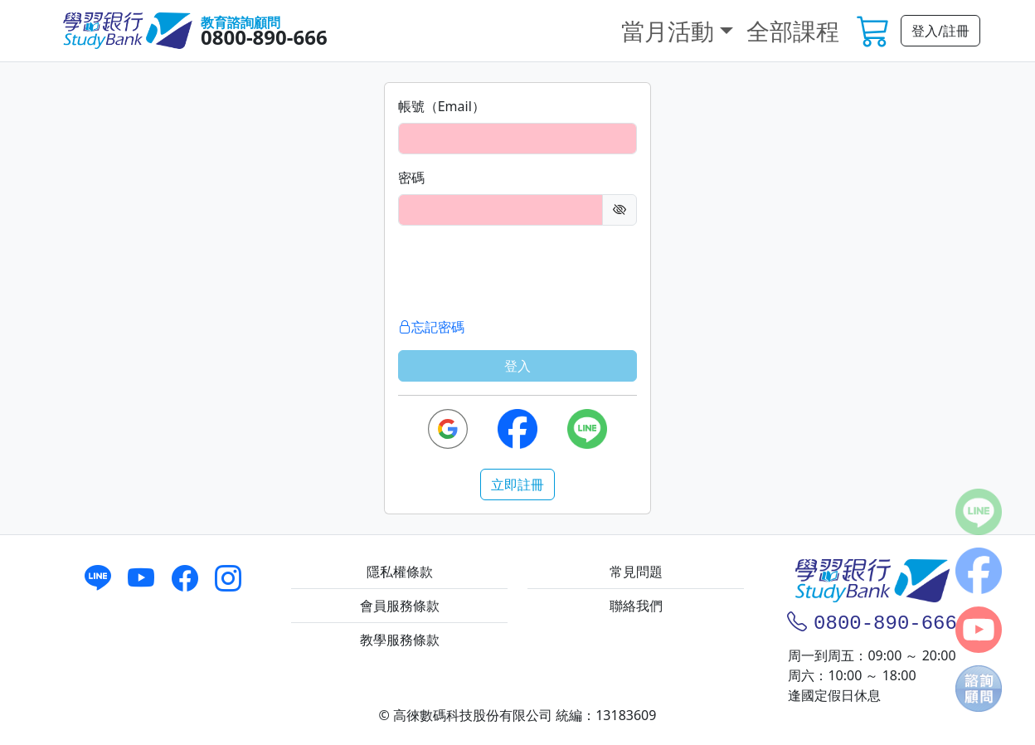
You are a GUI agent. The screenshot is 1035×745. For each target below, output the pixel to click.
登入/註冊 (940, 31)
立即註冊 (517, 484)
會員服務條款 (400, 605)
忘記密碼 (431, 327)
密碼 (411, 177)
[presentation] (524, 271)
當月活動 (667, 30)
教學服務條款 (400, 640)
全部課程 (792, 30)
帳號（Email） (441, 106)
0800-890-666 (264, 37)
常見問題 (636, 571)
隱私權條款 (400, 571)
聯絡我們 (636, 605)
